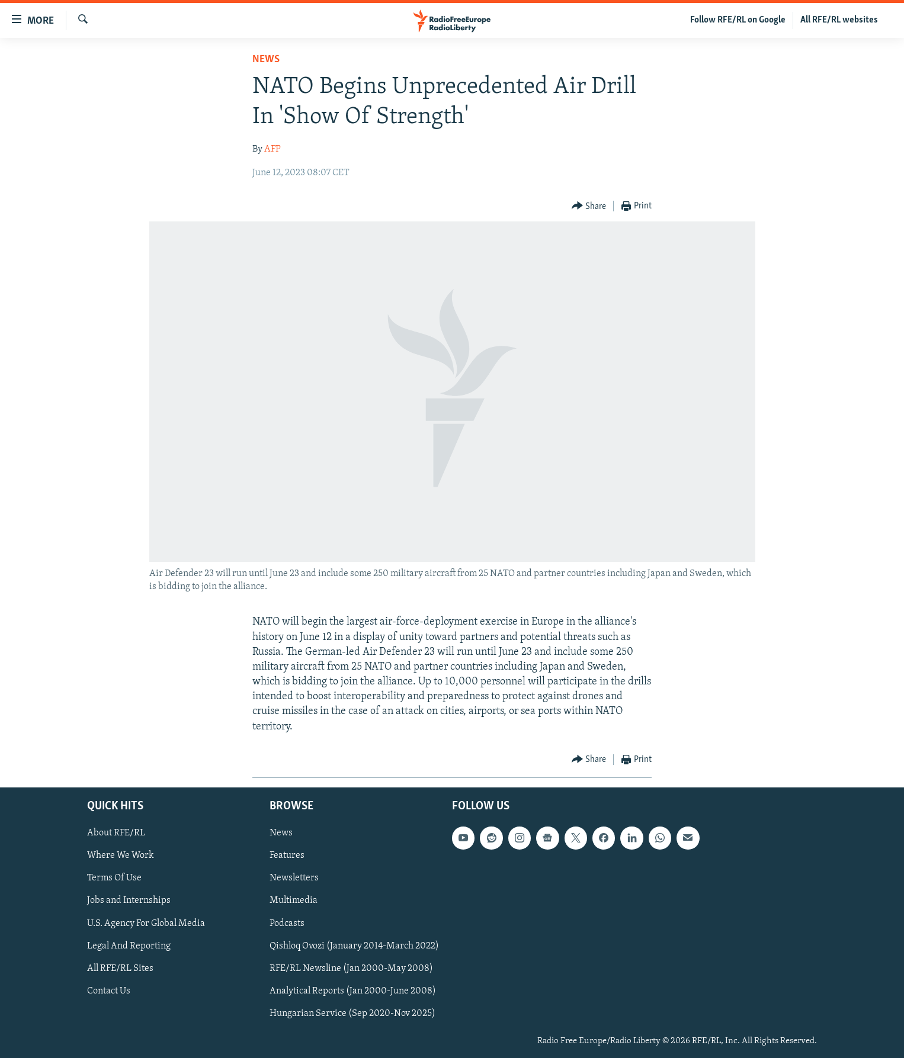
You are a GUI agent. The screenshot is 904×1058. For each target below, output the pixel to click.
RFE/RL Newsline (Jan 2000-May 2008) (351, 968)
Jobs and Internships (129, 900)
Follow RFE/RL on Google (738, 20)
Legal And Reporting (129, 946)
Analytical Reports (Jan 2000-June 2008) (353, 991)
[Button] (589, 206)
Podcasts (287, 923)
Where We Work (120, 855)
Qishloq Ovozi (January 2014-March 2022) (354, 946)
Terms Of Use (114, 878)
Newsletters (294, 878)
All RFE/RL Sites (120, 968)
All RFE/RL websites (839, 20)
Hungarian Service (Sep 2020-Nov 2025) (352, 1013)
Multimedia (294, 900)
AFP (272, 149)
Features (287, 855)
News (266, 59)
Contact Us (108, 991)
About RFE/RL (116, 833)
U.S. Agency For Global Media (146, 923)
